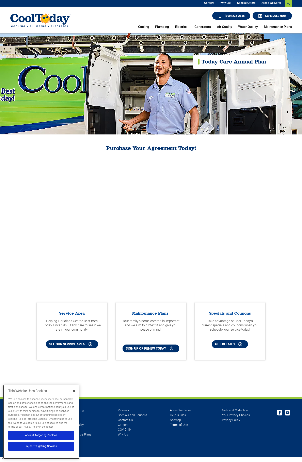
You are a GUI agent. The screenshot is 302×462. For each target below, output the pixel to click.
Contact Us (125, 420)
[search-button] (288, 3)
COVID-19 (124, 429)
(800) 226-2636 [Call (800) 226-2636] (231, 16)
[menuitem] (209, 3)
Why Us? (225, 2)
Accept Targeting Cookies (41, 435)
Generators (202, 27)
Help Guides (178, 415)
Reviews (123, 410)
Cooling (143, 27)
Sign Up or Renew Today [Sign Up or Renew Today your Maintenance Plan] (149, 348)
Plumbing (162, 27)
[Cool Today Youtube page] (287, 413)
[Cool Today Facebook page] (279, 413)
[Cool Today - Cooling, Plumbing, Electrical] (40, 20)
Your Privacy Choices (236, 415)
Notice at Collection (235, 410)
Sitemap (175, 420)
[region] (41, 422)
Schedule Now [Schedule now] (272, 16)
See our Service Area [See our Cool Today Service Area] (70, 344)
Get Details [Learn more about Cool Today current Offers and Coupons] (228, 344)
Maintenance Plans (278, 27)
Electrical (181, 27)
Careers (209, 2)
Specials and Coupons (132, 415)
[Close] (74, 391)
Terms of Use (179, 425)
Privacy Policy (231, 420)
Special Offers (246, 2)
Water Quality (248, 27)
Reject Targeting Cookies (41, 446)
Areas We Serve (271, 2)
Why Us (123, 434)
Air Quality (224, 27)
